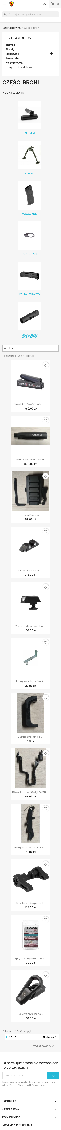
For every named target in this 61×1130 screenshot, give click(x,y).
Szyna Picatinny (30, 515)
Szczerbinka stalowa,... (30, 570)
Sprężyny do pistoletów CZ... (30, 958)
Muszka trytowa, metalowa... (30, 625)
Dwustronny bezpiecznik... (30, 903)
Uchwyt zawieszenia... (30, 1013)
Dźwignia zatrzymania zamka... (30, 847)
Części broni (19, 38)
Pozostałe (12, 58)
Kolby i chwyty (14, 62)
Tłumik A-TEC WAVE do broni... (30, 404)
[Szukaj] (30, 14)
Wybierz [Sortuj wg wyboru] (30, 348)
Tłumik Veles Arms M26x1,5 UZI (30, 459)
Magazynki (12, 54)
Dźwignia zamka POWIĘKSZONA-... (30, 792)
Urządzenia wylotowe (19, 67)
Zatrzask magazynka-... (30, 736)
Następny (50, 1037)
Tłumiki (10, 45)
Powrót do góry (43, 1046)
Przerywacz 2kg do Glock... (30, 681)
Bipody (10, 49)
